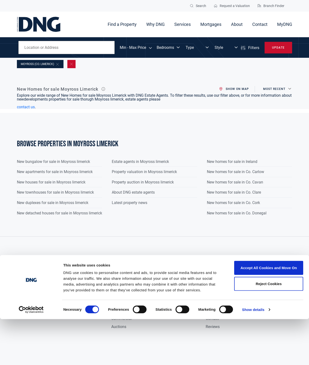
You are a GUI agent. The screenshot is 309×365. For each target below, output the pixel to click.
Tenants (118, 294)
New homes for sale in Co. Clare (234, 192)
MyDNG (284, 24)
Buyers (117, 277)
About (237, 24)
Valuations (167, 277)
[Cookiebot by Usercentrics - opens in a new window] (31, 355)
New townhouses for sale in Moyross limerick (55, 192)
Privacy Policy (265, 277)
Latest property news (129, 202)
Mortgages (210, 24)
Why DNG (155, 24)
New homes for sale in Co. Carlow (235, 171)
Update (278, 47)
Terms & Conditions (269, 294)
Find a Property (122, 24)
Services (182, 24)
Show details (253, 355)
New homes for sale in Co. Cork (233, 202)
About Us (213, 277)
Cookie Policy (264, 285)
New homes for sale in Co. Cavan (235, 182)
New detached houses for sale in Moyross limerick (59, 213)
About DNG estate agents (133, 192)
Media (211, 294)
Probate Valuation (173, 294)
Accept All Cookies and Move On (268, 314)
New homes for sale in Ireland (232, 161)
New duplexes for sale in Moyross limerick (52, 202)
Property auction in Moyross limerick (143, 182)
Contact (259, 24)
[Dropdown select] (169, 47)
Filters (250, 48)
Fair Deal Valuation (174, 285)
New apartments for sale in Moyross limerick (55, 171)
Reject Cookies (269, 330)
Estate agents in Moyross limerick (140, 161)
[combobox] (66, 47)
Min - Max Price (133, 48)
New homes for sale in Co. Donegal (237, 213)
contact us (26, 107)
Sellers (117, 285)
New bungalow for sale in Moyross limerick (53, 161)
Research (213, 285)
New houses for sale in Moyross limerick (51, 182)
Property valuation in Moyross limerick (144, 171)
